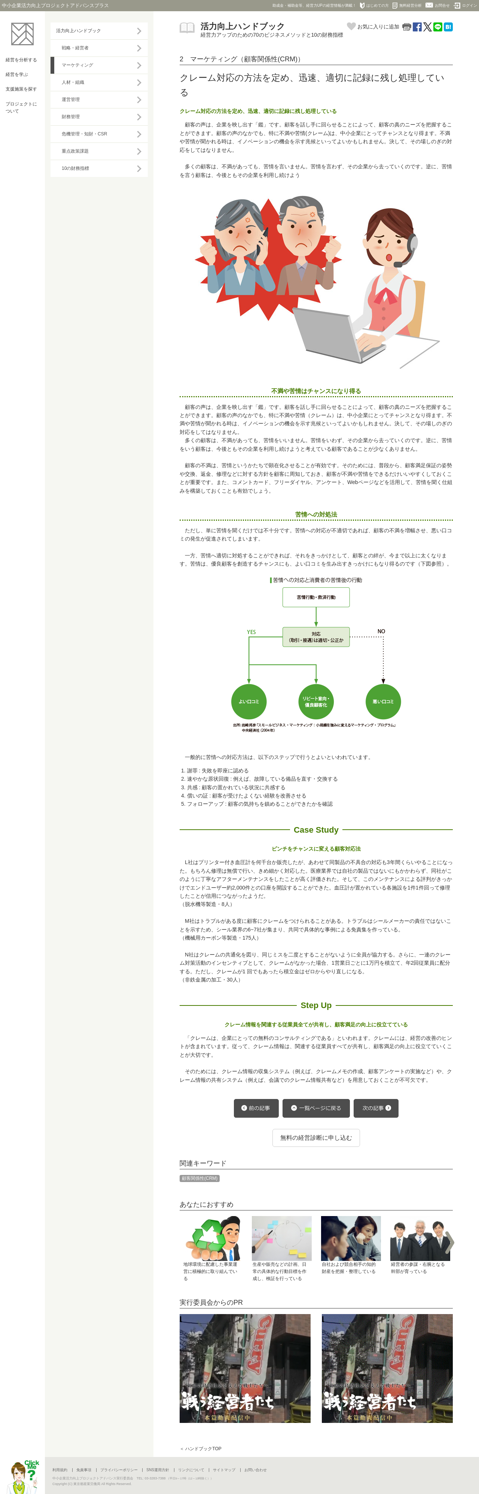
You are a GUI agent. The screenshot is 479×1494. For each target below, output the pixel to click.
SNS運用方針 (157, 1470)
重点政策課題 (75, 151)
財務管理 (71, 116)
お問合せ (437, 5)
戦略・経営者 (75, 47)
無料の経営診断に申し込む (316, 1138)
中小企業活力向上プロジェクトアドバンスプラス (55, 5)
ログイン (465, 6)
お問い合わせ (255, 1470)
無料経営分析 (407, 6)
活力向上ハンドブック (78, 30)
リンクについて (191, 1470)
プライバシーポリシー (119, 1470)
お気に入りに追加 (373, 27)
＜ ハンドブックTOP (201, 1448)
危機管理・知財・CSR (84, 134)
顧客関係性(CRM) (199, 1178)
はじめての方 (374, 6)
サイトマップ (224, 1470)
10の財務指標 (75, 168)
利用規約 (59, 1470)
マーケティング (77, 65)
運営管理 (71, 99)
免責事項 (83, 1470)
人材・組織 (73, 82)
